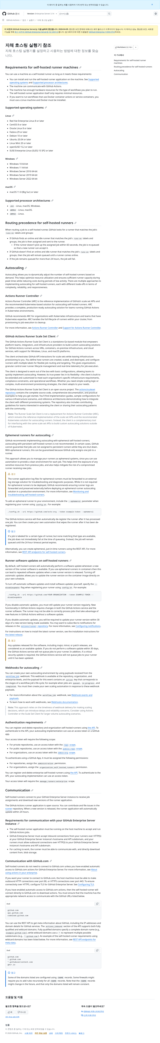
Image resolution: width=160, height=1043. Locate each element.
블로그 (81, 1033)
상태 (51, 1033)
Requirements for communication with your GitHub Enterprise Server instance (50, 822)
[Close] (152, 4)
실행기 (32, 20)
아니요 (22, 1012)
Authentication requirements (25, 722)
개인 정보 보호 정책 (12, 1017)
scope (69, 744)
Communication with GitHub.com (28, 861)
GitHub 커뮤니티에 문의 (92, 1011)
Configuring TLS (86, 884)
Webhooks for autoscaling (23, 667)
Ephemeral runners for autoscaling (29, 435)
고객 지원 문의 (88, 1015)
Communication (19, 790)
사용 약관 (29, 1033)
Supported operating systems (26, 107)
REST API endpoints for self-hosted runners (43, 552)
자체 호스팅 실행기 (45, 20)
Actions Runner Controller (23, 296)
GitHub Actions (12, 20)
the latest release (13, 634)
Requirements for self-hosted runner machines (43, 67)
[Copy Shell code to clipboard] (97, 904)
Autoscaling (16, 268)
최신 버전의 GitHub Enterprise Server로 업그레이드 (36, 32)
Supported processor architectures (50, 82)
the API (91, 727)
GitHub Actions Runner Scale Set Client (32, 336)
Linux (9, 115)
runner (8, 808)
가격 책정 (59, 1033)
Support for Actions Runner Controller (81, 327)
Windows (11, 158)
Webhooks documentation (64, 702)
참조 (24, 20)
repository (34, 626)
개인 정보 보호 (41, 1033)
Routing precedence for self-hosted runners (40, 223)
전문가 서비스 (71, 1033)
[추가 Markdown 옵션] (135, 47)
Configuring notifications (88, 626)
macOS (10, 187)
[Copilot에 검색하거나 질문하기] (84, 14)
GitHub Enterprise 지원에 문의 (102, 32)
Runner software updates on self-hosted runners (38, 560)
